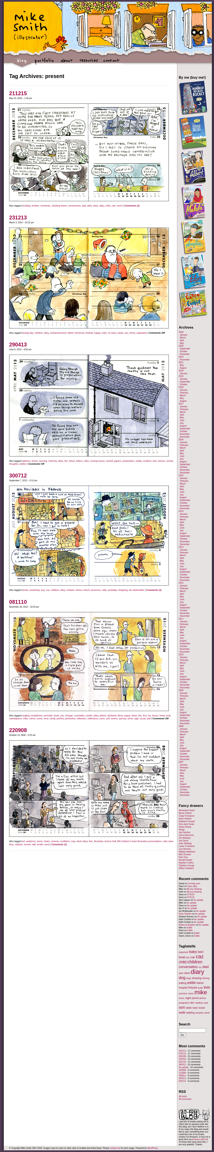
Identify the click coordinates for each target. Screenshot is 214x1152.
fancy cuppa (124, 715)
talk (34, 844)
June (182, 420)
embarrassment (58, 333)
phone (203, 998)
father (200, 983)
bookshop (35, 590)
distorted (111, 715)
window (200, 1012)
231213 (18, 217)
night (188, 998)
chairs (47, 841)
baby (193, 952)
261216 (182, 1062)
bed (200, 952)
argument (183, 952)
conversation (188, 967)
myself (109, 461)
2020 (181, 371)
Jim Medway (185, 838)
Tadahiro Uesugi (186, 865)
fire (66, 461)
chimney (52, 461)
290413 (18, 344)
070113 (182, 1053)
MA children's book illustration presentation (139, 841)
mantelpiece (15, 718)
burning (43, 461)
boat (182, 957)
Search (184, 1024)
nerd (46, 718)
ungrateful (141, 333)
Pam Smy (183, 857)
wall (148, 718)
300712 (18, 475)
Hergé (181, 829)
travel (202, 1007)
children (39, 333)
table (189, 1007)
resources (89, 62)
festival (89, 333)
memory (183, 993)
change (69, 715)
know (162, 715)
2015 (181, 475)
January (183, 335)
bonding (26, 205)
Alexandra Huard (187, 810)
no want (112, 333)
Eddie (189, 927)
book (56, 715)
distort (103, 715)
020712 (182, 1081)
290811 (182, 1075)
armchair (48, 715)
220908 (18, 730)
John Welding (185, 843)
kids (207, 987)
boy (188, 957)
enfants (70, 590)
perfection (70, 718)
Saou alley (192, 886)
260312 (182, 1078)
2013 (181, 547)
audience (31, 841)
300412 (182, 1064)
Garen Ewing (185, 827)
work (46, 844)
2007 (181, 762)
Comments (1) (132, 205)
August (183, 368)
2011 (181, 619)
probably (112, 590)
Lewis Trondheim (187, 846)
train (195, 1007)
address (26, 461)
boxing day (27, 333)
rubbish (19, 844)
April (182, 340)
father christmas (76, 333)
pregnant (184, 1002)
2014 (181, 511)
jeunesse (95, 590)
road (205, 1002)
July (182, 423)
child (182, 962)
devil (78, 841)
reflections (92, 718)
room (102, 718)
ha (149, 715)
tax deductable (136, 590)
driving (206, 978)
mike (108, 205)
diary (101, 205)
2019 (181, 376)
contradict (79, 715)
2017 (181, 404)
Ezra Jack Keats (186, 824)
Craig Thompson (186, 816)
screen (27, 844)
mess (191, 993)
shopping (123, 590)
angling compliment (32, 715)
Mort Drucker (185, 854)
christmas (45, 205)
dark (89, 205)
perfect (60, 718)
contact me (115, 1148)
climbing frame (59, 205)
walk (182, 1012)
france (79, 590)
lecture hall (110, 841)
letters (79, 461)
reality (138, 461)
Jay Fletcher (184, 832)
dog (182, 977)
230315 (182, 1059)
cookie (89, 715)
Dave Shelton (185, 818)
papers (117, 461)
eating (182, 983)
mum (181, 998)
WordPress (152, 1148)
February (184, 393)
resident (147, 461)
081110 (18, 602)
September (185, 348)
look (168, 715)
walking (190, 1012)
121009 (182, 1073)
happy (97, 333)
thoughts (13, 464)
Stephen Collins (186, 863)
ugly (136, 718)
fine (91, 841)
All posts (183, 1096)
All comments (185, 1099)
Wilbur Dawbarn (186, 868)
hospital (183, 987)
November (185, 434)
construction (74, 205)
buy (43, 590)
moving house (97, 461)
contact (111, 62)
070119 (190, 894)
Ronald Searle (185, 860)
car (192, 957)
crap (73, 841)
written (22, 464)
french (86, 590)
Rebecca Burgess (187, 925)
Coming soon (194, 883)
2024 (181, 357)
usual (142, 718)
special (122, 718)
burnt (39, 841)
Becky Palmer (185, 813)
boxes (35, 461)
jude (200, 987)
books (25, 590)
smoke (169, 461)
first (145, 715)
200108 (182, 1056)
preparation (128, 461)
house (155, 715)
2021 (181, 362)
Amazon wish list (200, 1139)
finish (134, 715)
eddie (191, 983)
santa (120, 333)
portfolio (44, 62)
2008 (181, 726)
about (66, 62)
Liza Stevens (185, 849)
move (39, 718)
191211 (182, 1051)
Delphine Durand (187, 821)
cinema (55, 841)
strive (130, 718)
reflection (81, 718)
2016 (181, 439)
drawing (196, 978)
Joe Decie (183, 841)
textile (40, 844)
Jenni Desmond (186, 835)
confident (64, 841)
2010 (181, 654)
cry (200, 967)
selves (114, 718)
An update (198, 900)
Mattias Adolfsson (187, 852)
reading (199, 1002)
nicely (52, 718)
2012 (181, 583)
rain (114, 205)
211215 (18, 93)
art (23, 841)
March (183, 337)
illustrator (98, 841)
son (126, 333)
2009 (181, 690)
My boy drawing (194, 889)
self (154, 461)
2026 (181, 332)
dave (95, 205)
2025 (181, 346)
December (185, 354)
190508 (182, 1070)
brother (35, 205)
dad (84, 205)
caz (48, 590)
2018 (181, 387)
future (72, 461)
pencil (195, 998)
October (183, 351)
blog (22, 62)
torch (119, 205)
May (182, 343)
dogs (188, 978)
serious (161, 461)
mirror (32, 718)
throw (132, 333)
